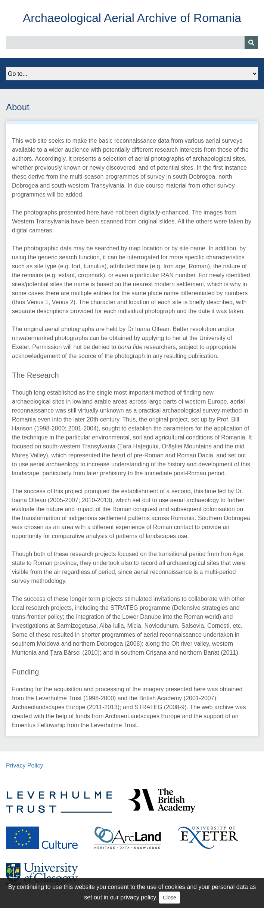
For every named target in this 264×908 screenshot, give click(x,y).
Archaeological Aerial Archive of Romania (132, 18)
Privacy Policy (24, 765)
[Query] (132, 42)
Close (169, 898)
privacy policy (138, 897)
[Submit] (251, 42)
